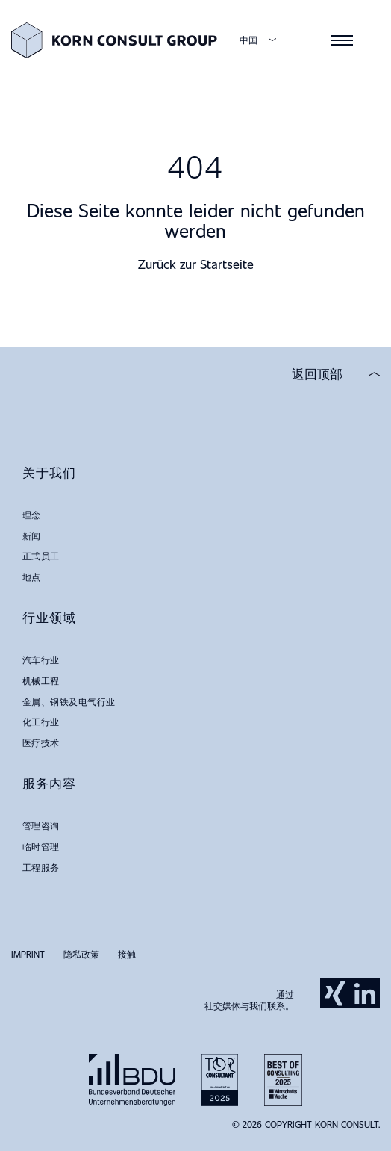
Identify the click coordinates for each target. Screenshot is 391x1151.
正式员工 (41, 556)
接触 (127, 954)
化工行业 (41, 721)
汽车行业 (41, 660)
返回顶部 (317, 374)
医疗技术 (41, 742)
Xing (335, 993)
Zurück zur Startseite (196, 264)
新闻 (31, 536)
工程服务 (41, 867)
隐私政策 (81, 954)
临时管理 (41, 846)
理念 (31, 515)
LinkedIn (365, 993)
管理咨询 (41, 825)
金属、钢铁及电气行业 (69, 701)
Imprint (28, 954)
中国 (248, 40)
